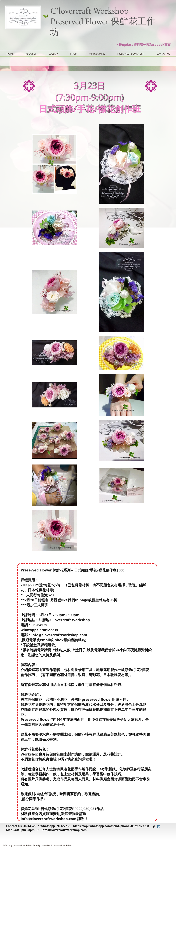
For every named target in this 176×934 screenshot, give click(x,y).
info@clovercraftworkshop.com (64, 830)
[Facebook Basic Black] (153, 826)
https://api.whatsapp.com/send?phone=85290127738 (111, 826)
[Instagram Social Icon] (158, 826)
